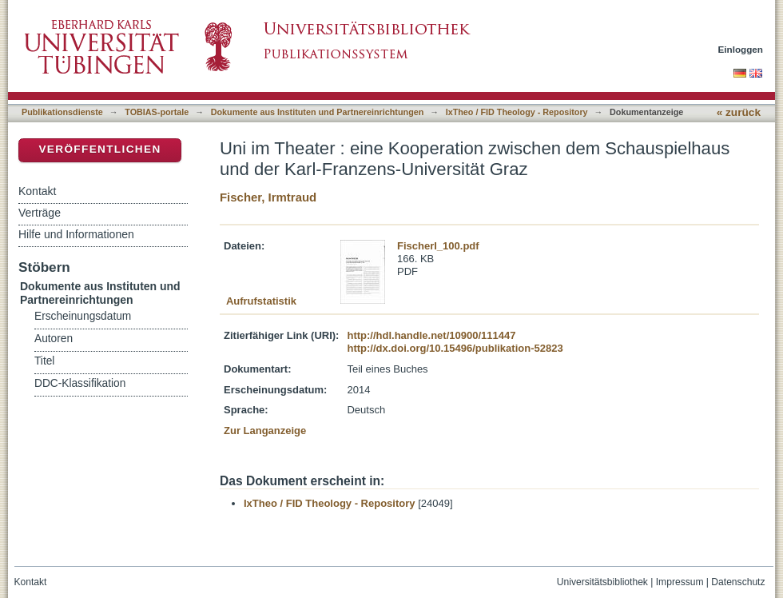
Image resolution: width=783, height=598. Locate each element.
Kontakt (37, 191)
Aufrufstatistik (261, 301)
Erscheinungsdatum (82, 316)
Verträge (39, 212)
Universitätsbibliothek (602, 582)
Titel (44, 361)
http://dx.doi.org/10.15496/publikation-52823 (454, 348)
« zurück (739, 112)
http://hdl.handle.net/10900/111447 (431, 335)
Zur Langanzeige (265, 431)
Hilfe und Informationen (76, 234)
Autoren (53, 339)
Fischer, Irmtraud (268, 197)
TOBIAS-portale (157, 112)
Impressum (680, 582)
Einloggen (741, 49)
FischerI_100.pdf (438, 246)
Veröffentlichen (99, 149)
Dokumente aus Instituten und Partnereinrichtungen (317, 112)
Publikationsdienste (62, 112)
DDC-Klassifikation (79, 383)
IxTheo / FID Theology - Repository (517, 112)
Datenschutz (738, 582)
